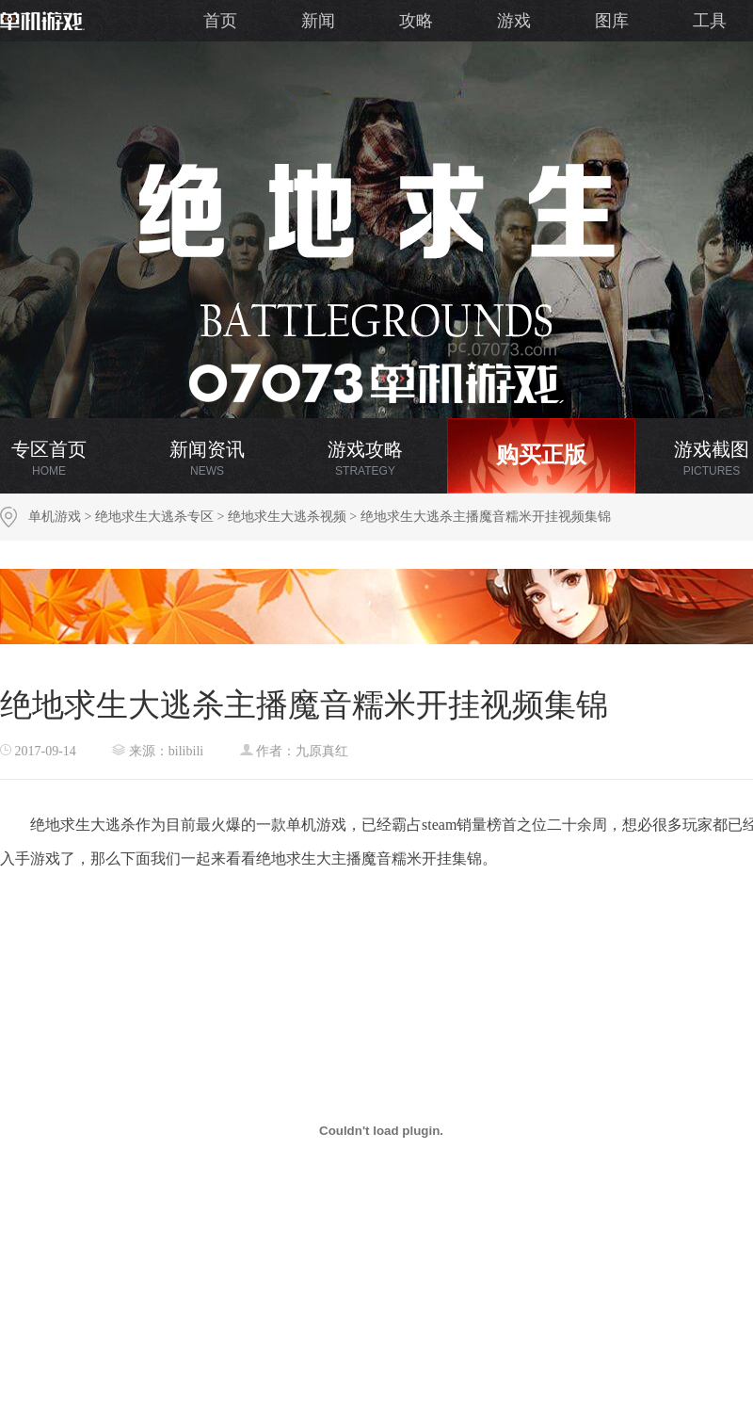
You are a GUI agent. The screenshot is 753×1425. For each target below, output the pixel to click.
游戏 (514, 20)
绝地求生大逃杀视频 (287, 517)
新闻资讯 (207, 458)
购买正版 (541, 455)
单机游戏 (54, 517)
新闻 (318, 20)
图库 (612, 20)
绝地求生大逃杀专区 (154, 517)
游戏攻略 (365, 458)
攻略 (416, 20)
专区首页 (48, 458)
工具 (710, 20)
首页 (220, 20)
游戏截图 (711, 458)
